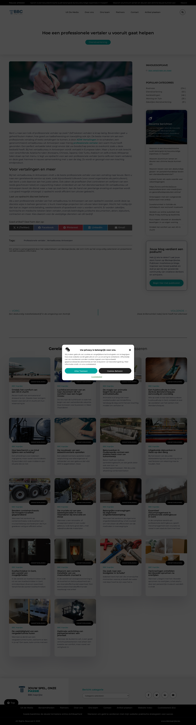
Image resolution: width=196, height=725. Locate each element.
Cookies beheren (115, 371)
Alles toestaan (81, 371)
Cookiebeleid (96, 377)
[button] (130, 349)
